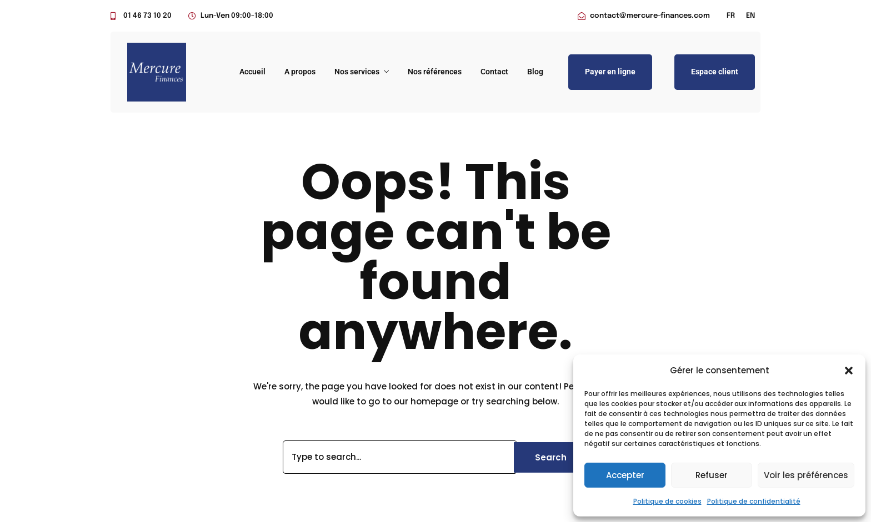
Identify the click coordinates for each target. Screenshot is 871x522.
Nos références (435, 71)
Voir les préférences (806, 475)
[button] (848, 370)
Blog (535, 71)
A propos (300, 71)
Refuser (711, 475)
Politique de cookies (667, 501)
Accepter (625, 475)
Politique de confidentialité (753, 501)
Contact (494, 71)
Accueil (252, 71)
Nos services (356, 71)
